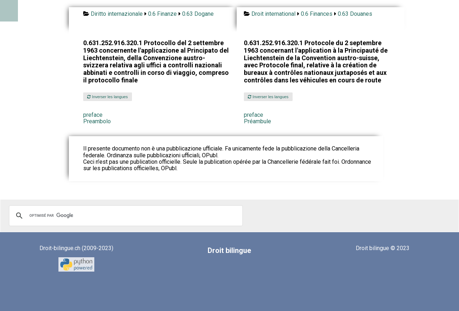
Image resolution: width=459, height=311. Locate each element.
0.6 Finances (316, 13)
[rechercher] (124, 215)
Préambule (257, 121)
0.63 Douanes (355, 13)
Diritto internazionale (117, 13)
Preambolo (97, 121)
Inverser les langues (107, 97)
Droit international (273, 13)
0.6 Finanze (162, 13)
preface (93, 114)
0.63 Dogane (198, 13)
